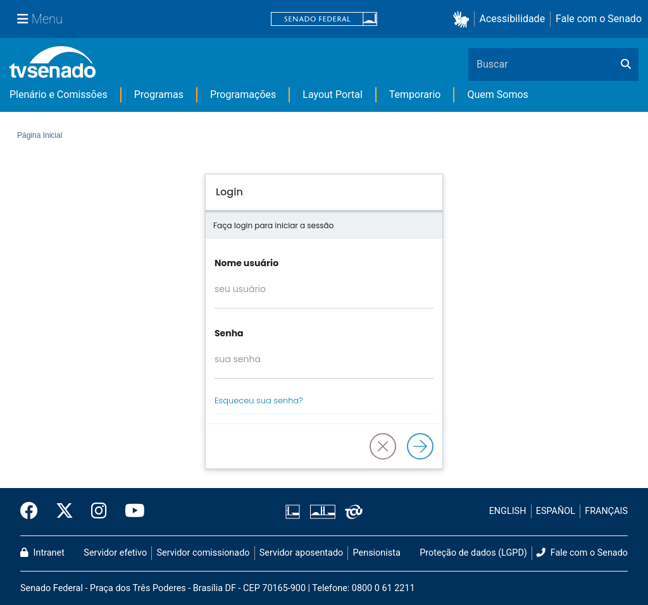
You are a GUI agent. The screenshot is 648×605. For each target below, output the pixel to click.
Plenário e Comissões (58, 95)
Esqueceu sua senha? (259, 400)
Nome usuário (246, 263)
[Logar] (420, 446)
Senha (229, 333)
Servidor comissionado (203, 552)
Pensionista (377, 552)
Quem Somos (497, 95)
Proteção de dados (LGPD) (473, 552)
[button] (463, 19)
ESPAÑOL (555, 511)
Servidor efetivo (115, 552)
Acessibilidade (512, 19)
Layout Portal (332, 95)
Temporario (415, 95)
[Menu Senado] (39, 19)
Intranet (42, 552)
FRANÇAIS (606, 511)
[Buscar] (626, 64)
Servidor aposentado (301, 552)
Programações (243, 95)
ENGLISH (507, 511)
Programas (159, 95)
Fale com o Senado (599, 19)
